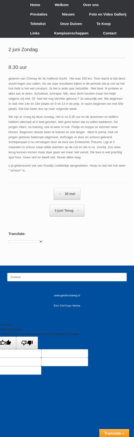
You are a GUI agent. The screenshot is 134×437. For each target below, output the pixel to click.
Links (35, 33)
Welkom (62, 5)
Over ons (91, 5)
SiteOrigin (66, 305)
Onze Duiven (71, 24)
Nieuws (68, 14)
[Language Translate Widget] (25, 241)
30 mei (67, 193)
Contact (110, 33)
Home (35, 5)
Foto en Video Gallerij (107, 14)
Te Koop (104, 24)
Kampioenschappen (71, 33)
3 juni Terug (67, 210)
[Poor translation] (27, 343)
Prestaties (39, 14)
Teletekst (38, 24)
